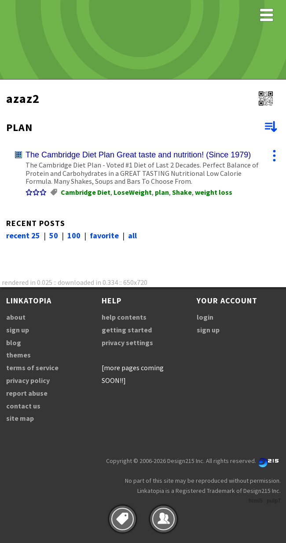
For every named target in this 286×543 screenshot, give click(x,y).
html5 (256, 501)
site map (20, 418)
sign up (17, 329)
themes (18, 354)
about (16, 317)
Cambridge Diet (85, 192)
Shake (182, 192)
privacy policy (28, 380)
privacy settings (127, 342)
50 (53, 235)
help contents (124, 317)
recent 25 (23, 235)
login (205, 317)
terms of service (32, 367)
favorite (104, 235)
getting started (127, 329)
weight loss (213, 192)
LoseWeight (133, 192)
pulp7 (274, 501)
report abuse (27, 393)
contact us (23, 405)
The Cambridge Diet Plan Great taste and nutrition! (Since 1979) (138, 154)
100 (74, 235)
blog (13, 342)
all (132, 235)
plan (162, 192)
